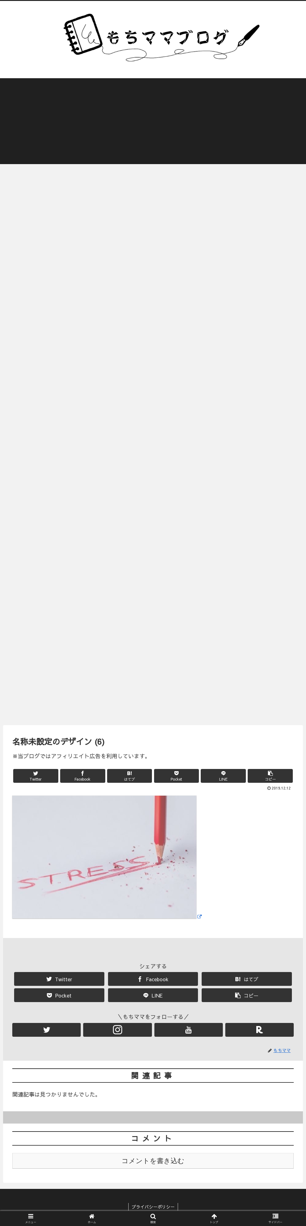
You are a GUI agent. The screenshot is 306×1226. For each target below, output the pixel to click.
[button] (270, 776)
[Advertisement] (153, 121)
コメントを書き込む (153, 1161)
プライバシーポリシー (153, 1207)
